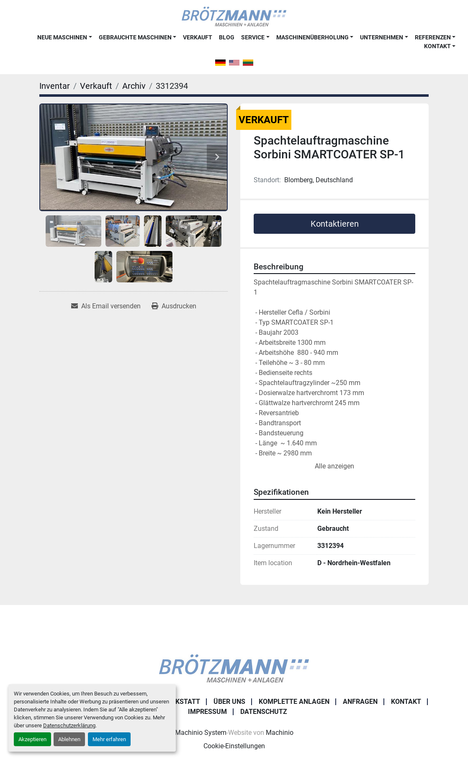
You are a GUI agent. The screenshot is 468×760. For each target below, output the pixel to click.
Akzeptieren (32, 739)
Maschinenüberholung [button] (312, 37)
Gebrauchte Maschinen (135, 37)
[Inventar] (54, 86)
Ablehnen (69, 739)
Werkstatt (181, 702)
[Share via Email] (106, 306)
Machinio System (200, 733)
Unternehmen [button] (381, 37)
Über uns (229, 702)
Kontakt (437, 46)
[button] (64, 37)
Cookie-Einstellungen (234, 746)
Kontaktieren (335, 224)
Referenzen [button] (433, 37)
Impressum (207, 712)
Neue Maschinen (62, 37)
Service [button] (253, 37)
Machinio (279, 733)
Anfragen (360, 702)
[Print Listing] (174, 306)
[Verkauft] (96, 86)
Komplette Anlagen (294, 702)
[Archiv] (134, 86)
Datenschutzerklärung (69, 725)
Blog (226, 37)
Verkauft (197, 37)
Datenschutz (263, 712)
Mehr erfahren (109, 739)
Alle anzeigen (334, 466)
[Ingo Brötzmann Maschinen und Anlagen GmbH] (234, 668)
